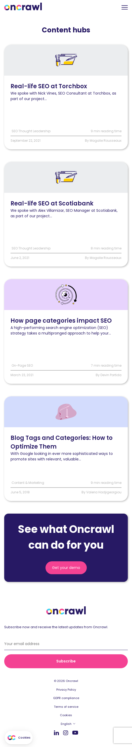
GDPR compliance (66, 698)
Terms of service (66, 707)
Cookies (66, 715)
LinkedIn (56, 732)
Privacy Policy (66, 689)
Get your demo (66, 567)
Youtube (75, 733)
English (66, 724)
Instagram (65, 732)
